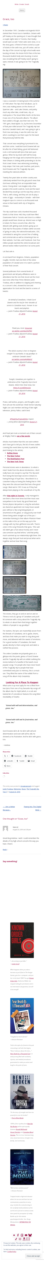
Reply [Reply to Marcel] (5, 849)
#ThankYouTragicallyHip (19, 419)
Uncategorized (26, 786)
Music (24, 789)
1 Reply (5, 25)
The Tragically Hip (33, 789)
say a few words (23, 436)
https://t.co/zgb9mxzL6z (22, 388)
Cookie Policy (11, 1252)
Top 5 (5, 792)
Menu (22, 10)
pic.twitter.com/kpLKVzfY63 (22, 331)
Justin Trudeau (8, 789)
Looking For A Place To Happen (22, 682)
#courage (28, 328)
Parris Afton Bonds (17, 1118)
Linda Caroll (15, 964)
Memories (17, 789)
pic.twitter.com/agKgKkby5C (22, 359)
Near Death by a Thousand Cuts (20, 1054)
